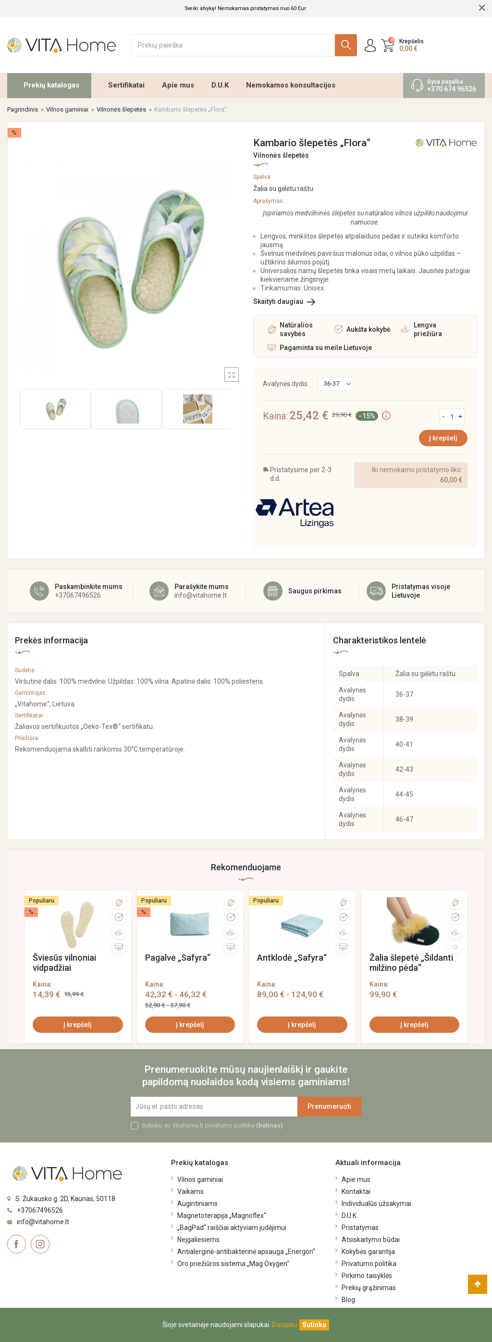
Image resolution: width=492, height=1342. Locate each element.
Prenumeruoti (329, 1106)
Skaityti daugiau (278, 301)
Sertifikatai (126, 85)
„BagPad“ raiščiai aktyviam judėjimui (231, 1227)
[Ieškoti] (243, 45)
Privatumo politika (369, 1263)
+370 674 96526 (451, 89)
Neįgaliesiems (198, 1239)
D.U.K (220, 85)
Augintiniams (197, 1203)
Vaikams (190, 1191)
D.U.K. (350, 1215)
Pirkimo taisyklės (367, 1275)
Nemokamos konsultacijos (290, 85)
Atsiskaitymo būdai (371, 1239)
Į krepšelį (443, 438)
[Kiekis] (451, 417)
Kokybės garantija (368, 1251)
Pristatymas (360, 1227)
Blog (348, 1300)
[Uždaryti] (314, 1324)
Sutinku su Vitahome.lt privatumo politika (212, 1125)
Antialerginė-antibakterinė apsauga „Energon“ (246, 1251)
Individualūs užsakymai (376, 1203)
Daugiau (284, 1325)
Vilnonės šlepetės (281, 155)
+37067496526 (78, 595)
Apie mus (178, 85)
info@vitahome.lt (200, 595)
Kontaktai (356, 1191)
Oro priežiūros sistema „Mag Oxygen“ (233, 1263)
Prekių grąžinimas (369, 1288)
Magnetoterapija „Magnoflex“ (221, 1215)
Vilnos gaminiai (200, 1179)
